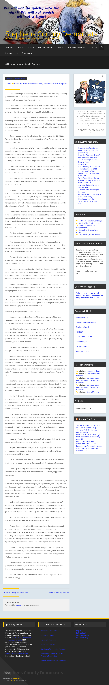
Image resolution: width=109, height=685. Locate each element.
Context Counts (93, 392)
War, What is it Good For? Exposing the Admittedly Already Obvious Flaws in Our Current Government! (89, 447)
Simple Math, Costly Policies (90, 235)
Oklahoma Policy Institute (86, 322)
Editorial (9, 79)
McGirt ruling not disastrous (15, 592)
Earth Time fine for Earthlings (90, 221)
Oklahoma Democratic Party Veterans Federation (52, 655)
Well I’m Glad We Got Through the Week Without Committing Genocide (88, 436)
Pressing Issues (11, 53)
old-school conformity (35, 84)
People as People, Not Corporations (86, 226)
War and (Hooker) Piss (85, 441)
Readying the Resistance (88, 148)
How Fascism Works (86, 199)
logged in (19, 605)
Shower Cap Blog (87, 419)
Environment (27, 53)
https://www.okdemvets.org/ (16, 654)
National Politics (20, 79)
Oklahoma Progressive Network (53, 649)
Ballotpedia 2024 (82, 317)
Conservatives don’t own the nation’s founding (89, 195)
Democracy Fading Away (58, 592)
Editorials (20, 47)
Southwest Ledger (83, 351)
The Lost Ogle (81, 341)
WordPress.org (82, 637)
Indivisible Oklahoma (49, 630)
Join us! (31, 47)
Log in (78, 630)
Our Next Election (45, 47)
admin (9, 84)
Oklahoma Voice (82, 346)
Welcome (9, 47)
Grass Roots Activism (76, 47)
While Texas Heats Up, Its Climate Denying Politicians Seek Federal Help (89, 180)
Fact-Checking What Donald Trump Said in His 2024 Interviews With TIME (89, 168)
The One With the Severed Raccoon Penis (86, 431)
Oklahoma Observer (84, 337)
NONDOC (79, 332)
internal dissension (20, 84)
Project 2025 (83, 164)
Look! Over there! (93, 371)
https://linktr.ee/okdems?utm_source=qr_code (18, 638)
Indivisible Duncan (48, 635)
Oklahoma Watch (82, 327)
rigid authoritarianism (51, 84)
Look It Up (93, 47)
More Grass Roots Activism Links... (54, 661)
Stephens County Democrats (51, 33)
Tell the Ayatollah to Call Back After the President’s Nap (88, 426)
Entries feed (81, 633)
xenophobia (63, 84)
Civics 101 (60, 47)
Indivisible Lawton (48, 644)
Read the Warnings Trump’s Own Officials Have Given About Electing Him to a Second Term (89, 158)
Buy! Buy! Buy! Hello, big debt (90, 223)
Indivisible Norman (48, 640)
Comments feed (82, 635)
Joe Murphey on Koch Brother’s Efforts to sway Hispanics (88, 380)
